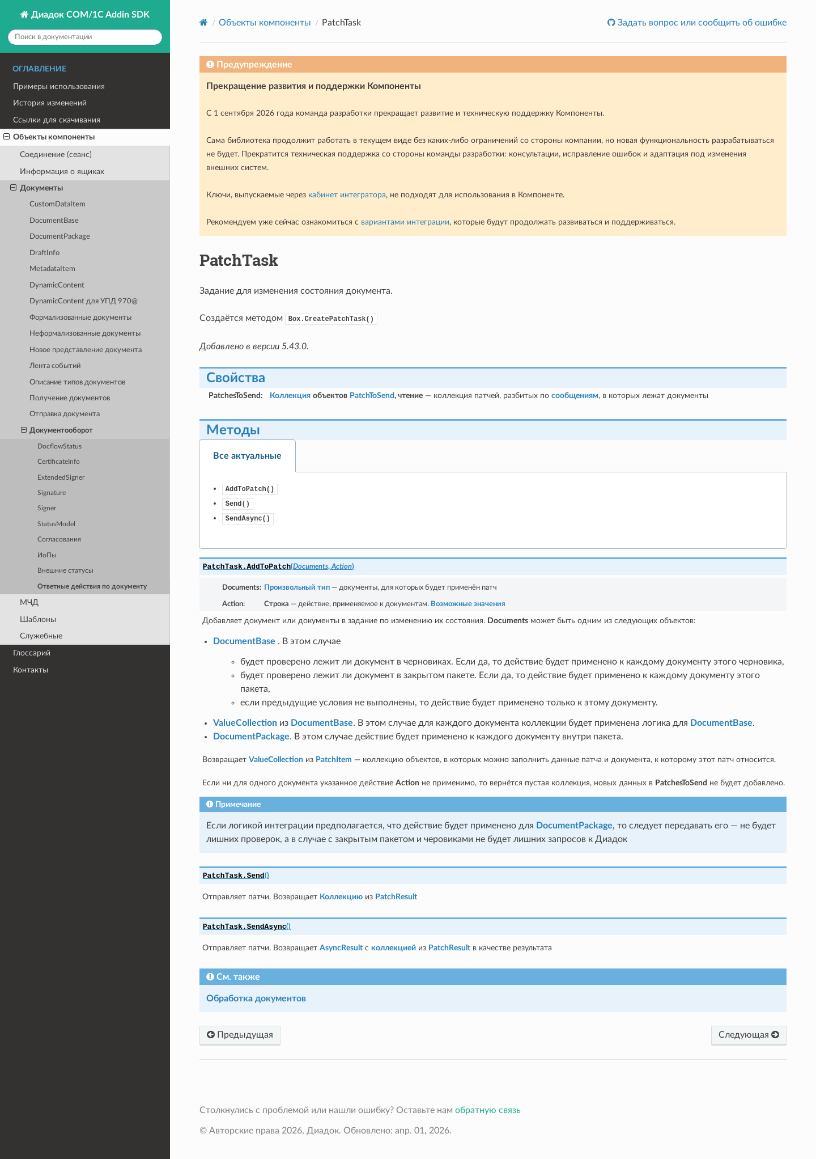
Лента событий (54, 366)
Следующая (749, 1034)
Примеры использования (59, 86)
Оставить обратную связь (746, 31)
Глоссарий (31, 653)
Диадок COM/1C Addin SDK (89, 14)
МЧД (29, 602)
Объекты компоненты (49, 137)
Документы (36, 188)
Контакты (30, 670)
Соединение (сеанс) (56, 154)
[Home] (203, 22)
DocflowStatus (59, 446)
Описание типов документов (77, 382)
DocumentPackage (59, 236)
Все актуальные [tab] (247, 455)
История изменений (50, 103)
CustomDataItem (57, 204)
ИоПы (47, 555)
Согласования (59, 539)
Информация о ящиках (62, 171)
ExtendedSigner (60, 478)
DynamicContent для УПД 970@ (83, 301)
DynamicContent (56, 285)
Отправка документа (64, 414)
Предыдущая (240, 1034)
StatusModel (56, 524)
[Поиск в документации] (85, 37)
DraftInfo (44, 253)
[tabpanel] (493, 510)
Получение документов (69, 398)
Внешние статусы (65, 571)
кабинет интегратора (347, 195)
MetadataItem (52, 269)
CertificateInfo (58, 462)
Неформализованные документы (85, 333)
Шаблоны (38, 619)
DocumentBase (54, 221)
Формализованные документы (80, 318)
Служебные (41, 636)
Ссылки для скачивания (56, 120)
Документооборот (57, 431)
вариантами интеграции (405, 222)
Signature (51, 493)
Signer (46, 508)
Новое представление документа (85, 350)
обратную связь (488, 1110)
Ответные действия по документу (92, 586)
